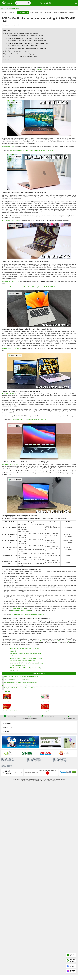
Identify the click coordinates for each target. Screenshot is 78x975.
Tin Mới (4, 12)
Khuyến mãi (48, 12)
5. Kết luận (6, 59)
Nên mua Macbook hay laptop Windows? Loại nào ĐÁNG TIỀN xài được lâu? (31, 150)
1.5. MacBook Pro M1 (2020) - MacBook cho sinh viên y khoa (22, 45)
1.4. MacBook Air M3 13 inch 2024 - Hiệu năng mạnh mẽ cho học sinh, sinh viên (27, 43)
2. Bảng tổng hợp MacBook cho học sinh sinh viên (16, 51)
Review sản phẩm (23, 12)
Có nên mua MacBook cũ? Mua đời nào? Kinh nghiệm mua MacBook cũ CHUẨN (32, 287)
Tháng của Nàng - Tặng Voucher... (49, 701)
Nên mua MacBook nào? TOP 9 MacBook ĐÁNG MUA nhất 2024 (28, 419)
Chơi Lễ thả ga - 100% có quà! (10, 701)
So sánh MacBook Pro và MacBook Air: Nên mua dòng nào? (27, 614)
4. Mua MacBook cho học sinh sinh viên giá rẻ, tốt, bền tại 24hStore (21, 57)
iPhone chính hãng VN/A (65, 641)
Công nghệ (12, 12)
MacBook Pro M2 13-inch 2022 (10, 464)
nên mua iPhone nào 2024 (17, 608)
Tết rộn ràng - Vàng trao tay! (48, 711)
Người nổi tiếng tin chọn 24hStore (64, 12)
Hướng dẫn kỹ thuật (36, 12)
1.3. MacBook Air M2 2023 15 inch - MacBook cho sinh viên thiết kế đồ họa (26, 40)
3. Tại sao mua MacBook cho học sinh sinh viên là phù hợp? (19, 54)
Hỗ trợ (6, 731)
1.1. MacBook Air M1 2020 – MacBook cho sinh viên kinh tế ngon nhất (24, 35)
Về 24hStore (7, 723)
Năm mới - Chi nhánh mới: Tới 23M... (11, 711)
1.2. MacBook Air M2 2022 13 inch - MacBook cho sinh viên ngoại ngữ (24, 38)
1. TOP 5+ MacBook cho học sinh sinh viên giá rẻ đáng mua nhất (20, 33)
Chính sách (7, 727)
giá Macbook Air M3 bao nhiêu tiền (21, 610)
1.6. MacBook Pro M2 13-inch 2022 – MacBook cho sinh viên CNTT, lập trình (26, 48)
